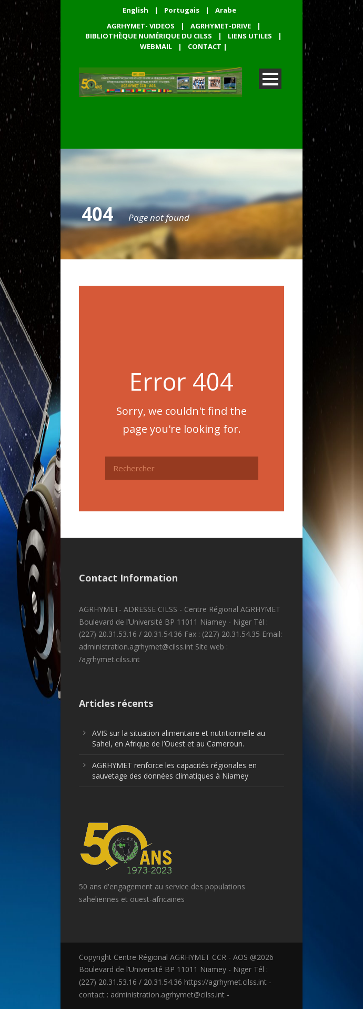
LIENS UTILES (250, 36)
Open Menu (270, 79)
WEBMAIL (156, 46)
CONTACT (204, 46)
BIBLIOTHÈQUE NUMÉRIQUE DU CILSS (148, 36)
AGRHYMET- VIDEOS (141, 26)
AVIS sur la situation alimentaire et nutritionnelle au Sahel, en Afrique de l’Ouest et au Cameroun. (178, 738)
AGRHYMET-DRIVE (220, 26)
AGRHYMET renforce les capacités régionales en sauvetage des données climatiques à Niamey (174, 770)
